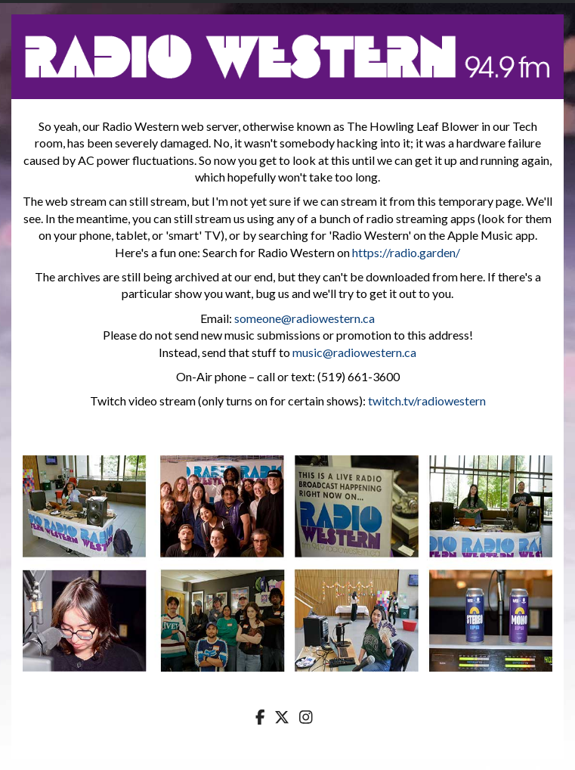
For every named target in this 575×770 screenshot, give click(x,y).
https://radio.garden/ (406, 252)
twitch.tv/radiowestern (427, 400)
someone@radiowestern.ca (304, 318)
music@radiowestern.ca (354, 352)
